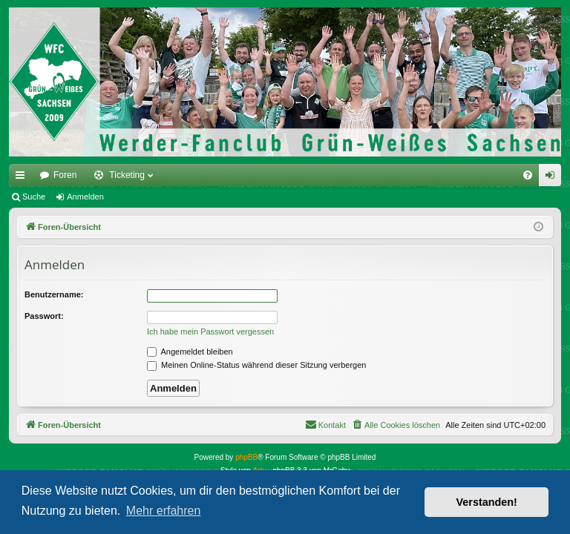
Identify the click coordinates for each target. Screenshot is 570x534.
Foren (64, 175)
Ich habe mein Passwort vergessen (210, 331)
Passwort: (44, 316)
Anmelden (85, 196)
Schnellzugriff (23, 178)
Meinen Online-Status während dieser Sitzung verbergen (256, 364)
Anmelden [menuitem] (553, 178)
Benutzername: (53, 294)
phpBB (246, 457)
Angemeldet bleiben (190, 351)
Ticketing (127, 175)
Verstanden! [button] (486, 502)
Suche (33, 196)
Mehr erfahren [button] (163, 510)
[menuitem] (528, 175)
